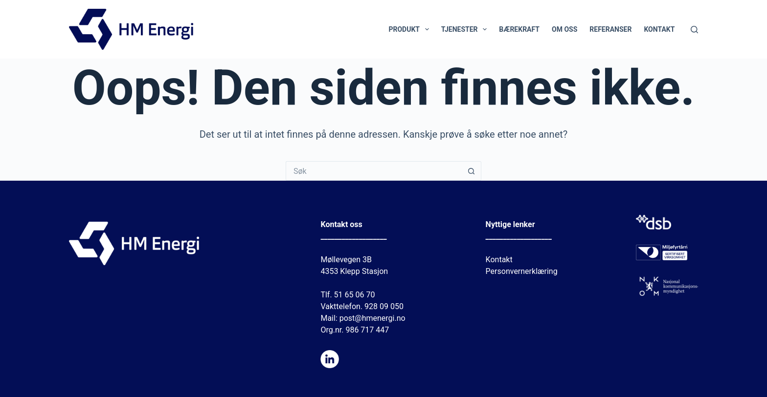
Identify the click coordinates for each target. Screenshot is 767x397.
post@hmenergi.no (372, 318)
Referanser (610, 29)
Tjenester (466, 29)
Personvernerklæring (522, 271)
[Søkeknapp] (471, 171)
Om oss (564, 29)
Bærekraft (519, 29)
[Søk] (694, 29)
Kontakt (659, 29)
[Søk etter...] (374, 171)
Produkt (410, 29)
